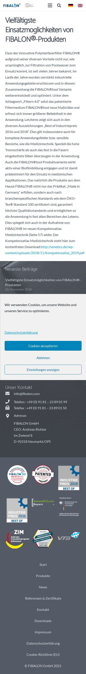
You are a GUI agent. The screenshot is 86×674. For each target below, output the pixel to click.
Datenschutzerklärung (43, 643)
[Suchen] (59, 5)
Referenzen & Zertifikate (43, 598)
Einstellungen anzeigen (43, 370)
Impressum (43, 632)
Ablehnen (43, 358)
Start (43, 564)
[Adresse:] (9, 416)
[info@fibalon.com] (9, 394)
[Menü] (50, 5)
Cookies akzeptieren (43, 346)
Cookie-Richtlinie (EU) (43, 654)
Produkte (43, 576)
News (43, 587)
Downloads (43, 621)
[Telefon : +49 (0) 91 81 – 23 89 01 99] (9, 402)
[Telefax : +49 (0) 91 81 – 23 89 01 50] (9, 408)
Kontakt (43, 609)
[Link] (11, 5)
